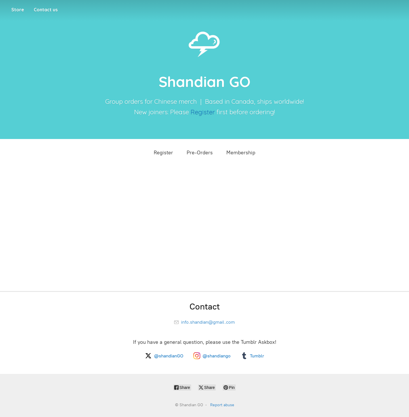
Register (203, 112)
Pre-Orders (200, 152)
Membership (240, 152)
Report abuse (222, 405)
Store (17, 9)
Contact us (46, 9)
